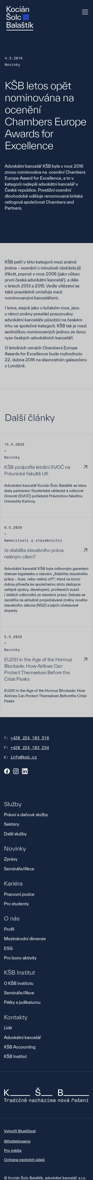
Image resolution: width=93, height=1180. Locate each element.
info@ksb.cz (23, 757)
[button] (84, 12)
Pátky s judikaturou (22, 1002)
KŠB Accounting (19, 1047)
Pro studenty (16, 903)
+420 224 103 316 (29, 738)
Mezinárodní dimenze (25, 938)
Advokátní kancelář (22, 1037)
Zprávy (10, 859)
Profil (9, 929)
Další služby (15, 833)
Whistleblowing (17, 1141)
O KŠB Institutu (18, 983)
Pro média (12, 1150)
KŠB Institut (15, 1056)
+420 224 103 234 (29, 747)
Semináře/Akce (19, 868)
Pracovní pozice (19, 894)
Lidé (8, 1027)
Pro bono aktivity (20, 957)
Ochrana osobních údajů (24, 1160)
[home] (20, 18)
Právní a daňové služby (26, 814)
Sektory (11, 824)
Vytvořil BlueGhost (20, 1131)
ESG (8, 948)
